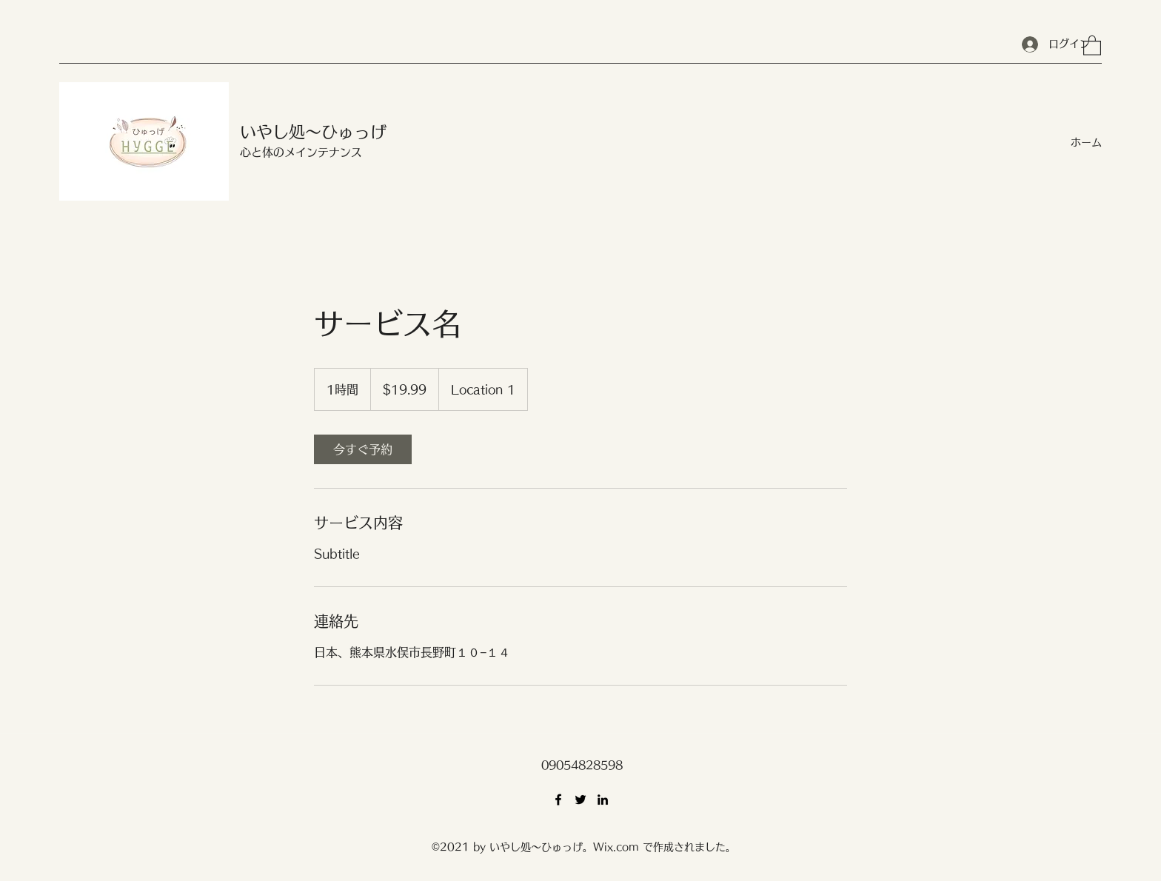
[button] (1092, 45)
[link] (363, 449)
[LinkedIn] (602, 799)
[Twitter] (580, 799)
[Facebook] (558, 799)
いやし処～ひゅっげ (313, 132)
